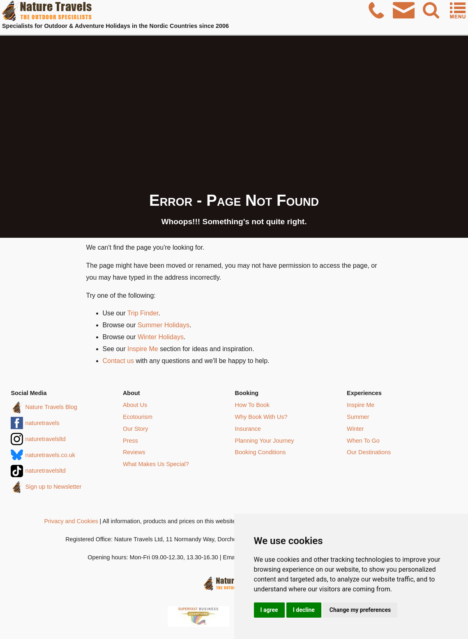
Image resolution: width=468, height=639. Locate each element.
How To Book (252, 405)
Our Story (135, 428)
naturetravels (42, 423)
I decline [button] (304, 610)
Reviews (134, 452)
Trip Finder (143, 313)
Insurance (248, 428)
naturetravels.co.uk (50, 455)
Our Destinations (369, 452)
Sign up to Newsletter (53, 486)
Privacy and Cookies (71, 521)
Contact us (118, 360)
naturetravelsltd (45, 439)
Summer (358, 417)
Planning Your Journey (264, 440)
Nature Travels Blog (51, 407)
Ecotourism (137, 417)
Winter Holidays (161, 336)
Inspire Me (142, 348)
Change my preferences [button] (360, 610)
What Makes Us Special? (156, 464)
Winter (355, 428)
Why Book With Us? (261, 417)
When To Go (363, 440)
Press (130, 440)
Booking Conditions (260, 452)
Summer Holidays (163, 325)
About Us (135, 405)
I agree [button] (269, 610)
